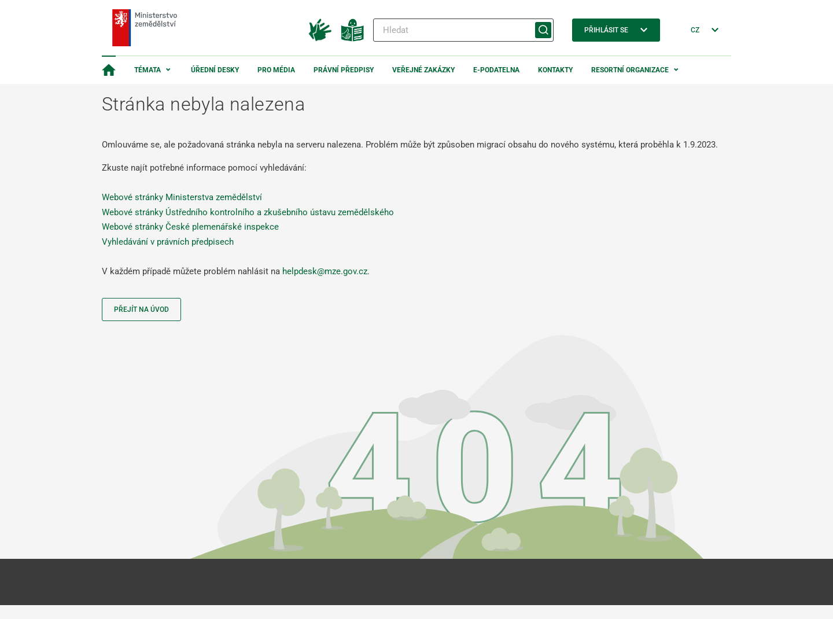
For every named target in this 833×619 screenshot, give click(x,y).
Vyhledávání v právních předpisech (168, 242)
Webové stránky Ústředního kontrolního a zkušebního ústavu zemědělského (248, 212)
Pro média (276, 70)
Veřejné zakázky (423, 70)
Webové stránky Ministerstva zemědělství (182, 197)
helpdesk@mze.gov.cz (324, 271)
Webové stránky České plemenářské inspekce (190, 227)
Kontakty (555, 70)
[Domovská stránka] (109, 70)
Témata (147, 70)
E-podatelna (496, 70)
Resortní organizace (630, 70)
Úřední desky (215, 70)
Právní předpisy (344, 70)
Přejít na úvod (141, 309)
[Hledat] (463, 30)
